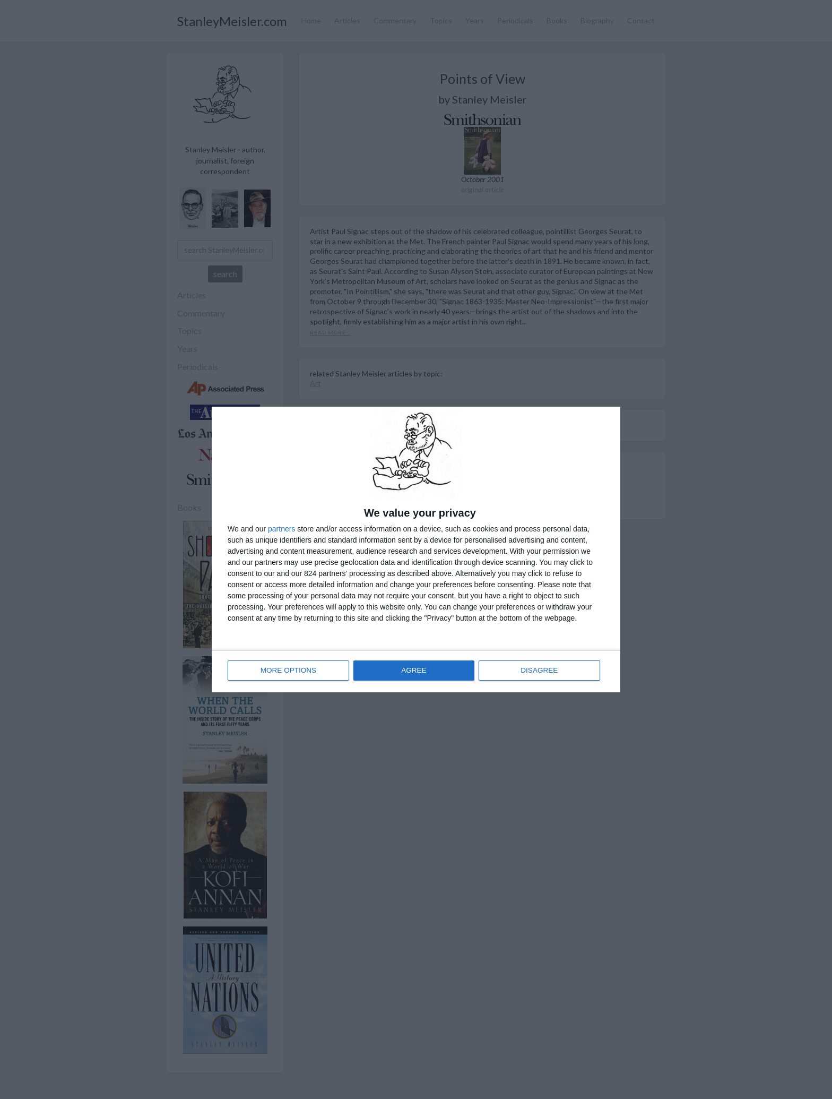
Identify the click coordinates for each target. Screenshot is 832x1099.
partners (281, 529)
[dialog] (416, 549)
